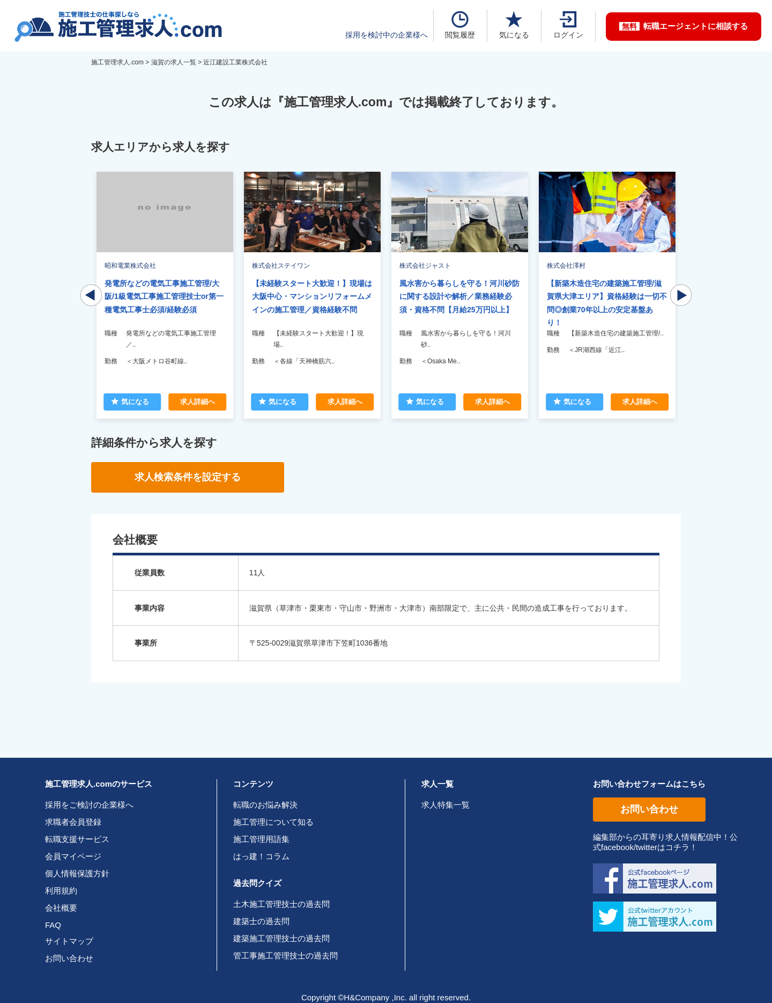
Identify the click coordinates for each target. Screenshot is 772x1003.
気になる (514, 25)
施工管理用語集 (261, 839)
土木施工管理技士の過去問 (281, 904)
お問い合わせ (69, 958)
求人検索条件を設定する (188, 477)
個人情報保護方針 (77, 873)
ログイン (568, 25)
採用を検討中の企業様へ (386, 35)
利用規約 (61, 890)
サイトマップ (69, 941)
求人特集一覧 (445, 804)
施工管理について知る (273, 821)
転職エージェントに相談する (683, 26)
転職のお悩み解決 (265, 804)
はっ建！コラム (261, 856)
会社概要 (61, 907)
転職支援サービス (77, 839)
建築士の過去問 (261, 921)
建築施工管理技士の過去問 (281, 938)
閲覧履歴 (460, 25)
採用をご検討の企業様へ (89, 804)
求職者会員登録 (73, 821)
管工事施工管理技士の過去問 (285, 955)
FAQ (53, 924)
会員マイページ (73, 856)
